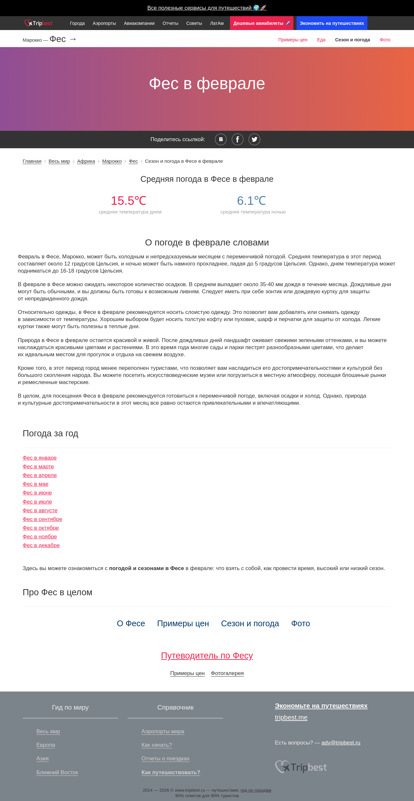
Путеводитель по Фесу (207, 655)
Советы (194, 23)
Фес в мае (36, 484)
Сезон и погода (250, 623)
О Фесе (131, 623)
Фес (133, 161)
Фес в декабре (41, 545)
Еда (321, 39)
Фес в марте (38, 466)
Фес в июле (37, 502)
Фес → (63, 39)
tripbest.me (291, 717)
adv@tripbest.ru (340, 743)
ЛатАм (217, 23)
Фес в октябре (41, 528)
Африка (86, 161)
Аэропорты (104, 23)
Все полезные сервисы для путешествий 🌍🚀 (207, 8)
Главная (32, 161)
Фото (385, 39)
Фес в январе (40, 458)
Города (77, 23)
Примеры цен (292, 39)
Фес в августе (40, 510)
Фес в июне (37, 493)
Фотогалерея (227, 673)
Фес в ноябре (40, 537)
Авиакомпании (139, 23)
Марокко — (36, 39)
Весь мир (59, 161)
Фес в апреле (40, 475)
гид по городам (256, 790)
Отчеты (170, 23)
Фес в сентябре (42, 519)
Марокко (112, 161)
